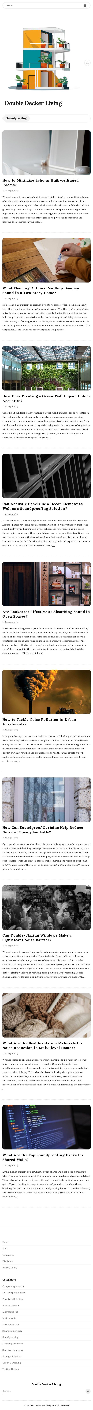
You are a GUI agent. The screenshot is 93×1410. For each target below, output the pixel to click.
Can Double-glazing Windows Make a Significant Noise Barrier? (36, 937)
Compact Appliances (13, 1286)
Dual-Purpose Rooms (13, 1292)
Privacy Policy (9, 1267)
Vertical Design (10, 1369)
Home (5, 1242)
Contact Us (8, 1254)
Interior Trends (10, 1305)
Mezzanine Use (10, 1324)
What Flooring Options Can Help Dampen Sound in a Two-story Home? (40, 290)
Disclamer (7, 1261)
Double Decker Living (33, 103)
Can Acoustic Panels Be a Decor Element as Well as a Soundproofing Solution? (42, 506)
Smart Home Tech (12, 1330)
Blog (4, 1248)
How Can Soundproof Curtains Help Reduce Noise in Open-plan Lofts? (42, 829)
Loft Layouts (9, 1318)
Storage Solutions (12, 1356)
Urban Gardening (11, 1362)
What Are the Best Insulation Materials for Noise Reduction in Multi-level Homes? (42, 1045)
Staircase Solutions (12, 1350)
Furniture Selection (12, 1299)
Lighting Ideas (10, 1311)
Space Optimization (12, 1343)
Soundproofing (11, 190)
